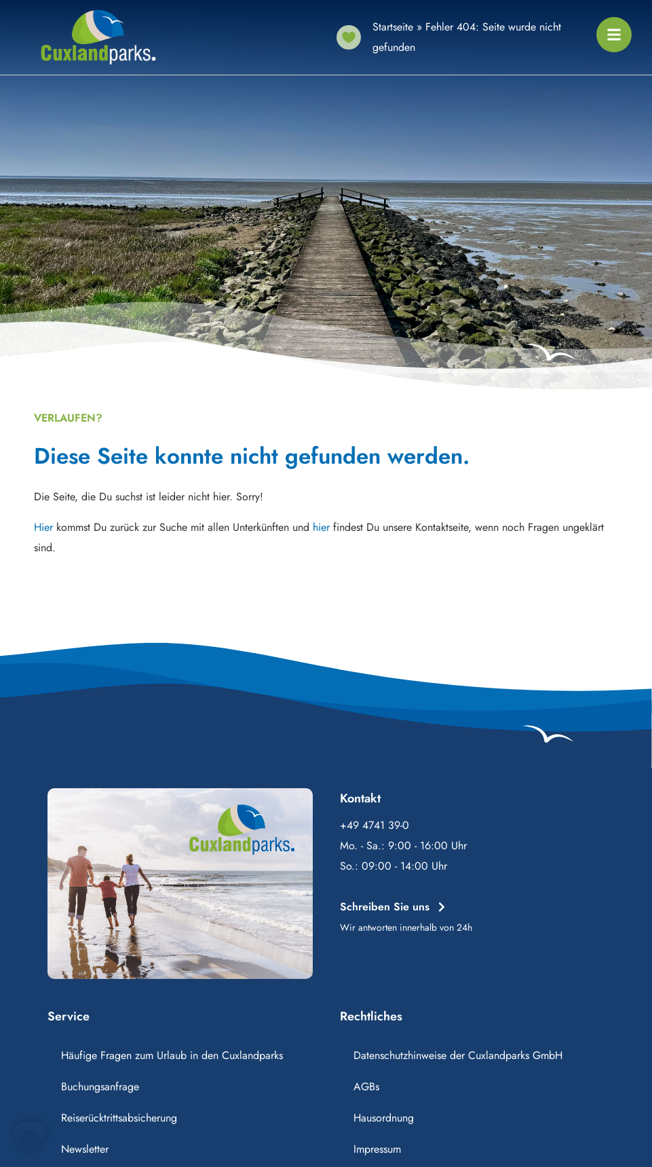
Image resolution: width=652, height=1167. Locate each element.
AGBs (366, 1086)
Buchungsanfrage (100, 1086)
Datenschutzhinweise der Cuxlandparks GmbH (457, 1055)
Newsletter (85, 1149)
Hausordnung (383, 1118)
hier (321, 527)
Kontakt (360, 798)
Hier (43, 527)
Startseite (392, 27)
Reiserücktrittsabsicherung (119, 1118)
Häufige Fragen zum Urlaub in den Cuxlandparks (172, 1055)
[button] (30, 1137)
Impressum (377, 1149)
